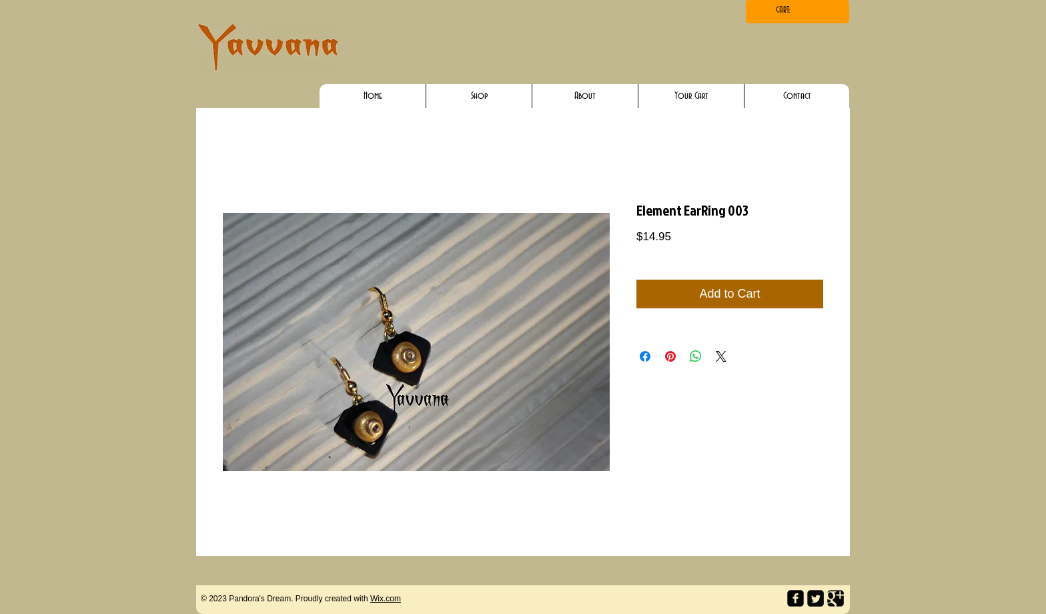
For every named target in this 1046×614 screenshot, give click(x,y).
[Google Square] (835, 598)
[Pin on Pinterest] (670, 356)
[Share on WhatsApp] (696, 356)
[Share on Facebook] (645, 356)
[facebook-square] (795, 598)
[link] (797, 9)
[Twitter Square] (815, 598)
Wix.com (385, 598)
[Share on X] (721, 356)
